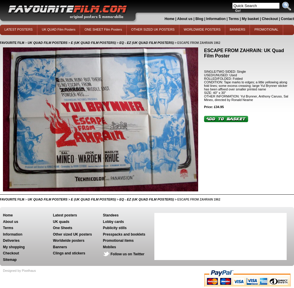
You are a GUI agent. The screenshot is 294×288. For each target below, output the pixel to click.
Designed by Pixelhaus (19, 270)
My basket (250, 19)
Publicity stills (115, 228)
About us (185, 19)
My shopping (14, 247)
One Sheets (62, 228)
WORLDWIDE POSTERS (202, 29)
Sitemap (10, 260)
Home (169, 19)
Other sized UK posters (72, 234)
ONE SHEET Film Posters (103, 29)
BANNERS (237, 29)
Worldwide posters (68, 241)
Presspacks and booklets (124, 234)
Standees (110, 215)
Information (215, 19)
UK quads (61, 222)
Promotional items (118, 241)
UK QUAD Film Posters (58, 29)
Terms (233, 19)
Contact (287, 19)
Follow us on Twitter (127, 254)
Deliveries (11, 241)
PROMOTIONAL (266, 29)
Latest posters (65, 215)
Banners (60, 247)
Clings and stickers (69, 253)
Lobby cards (113, 222)
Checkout (270, 19)
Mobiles (109, 247)
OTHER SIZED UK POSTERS (153, 29)
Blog (199, 19)
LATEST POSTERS (18, 29)
